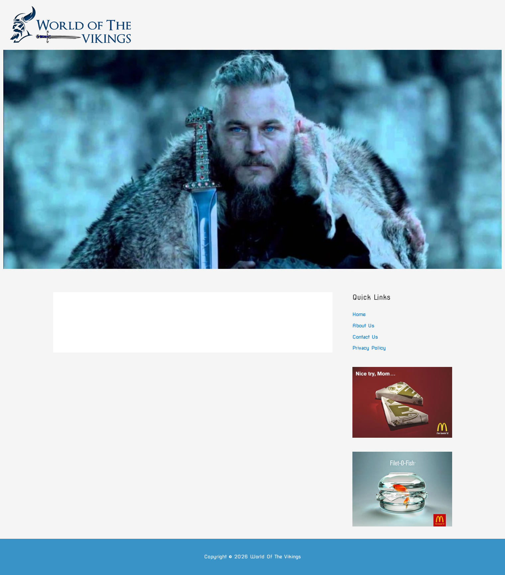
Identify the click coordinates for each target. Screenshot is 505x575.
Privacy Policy (369, 348)
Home (359, 314)
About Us (363, 326)
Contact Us (365, 337)
